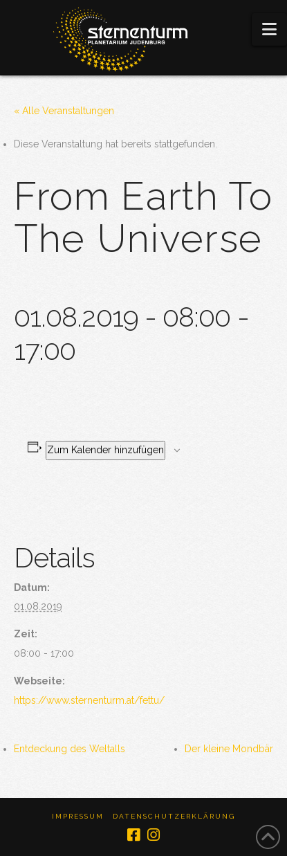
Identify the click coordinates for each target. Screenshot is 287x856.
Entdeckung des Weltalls (69, 748)
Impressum (78, 816)
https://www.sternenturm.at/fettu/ (89, 700)
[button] (269, 29)
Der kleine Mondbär (229, 748)
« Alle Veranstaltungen (64, 110)
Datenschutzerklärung (174, 816)
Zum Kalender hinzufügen (105, 449)
